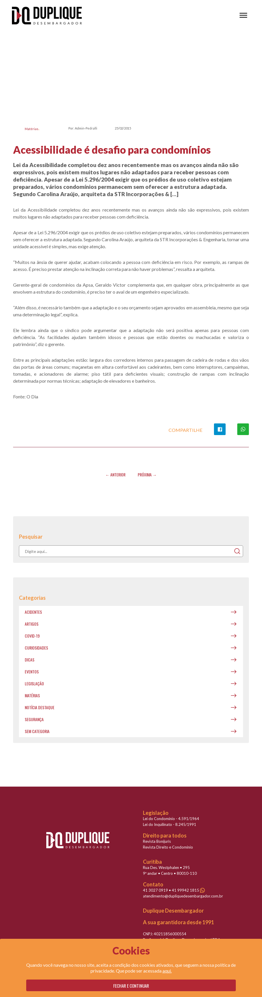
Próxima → (147, 474)
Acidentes (33, 612)
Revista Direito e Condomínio (168, 847)
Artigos (31, 624)
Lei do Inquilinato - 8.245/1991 (169, 824)
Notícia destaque (39, 707)
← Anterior (115, 474)
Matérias (31, 129)
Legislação (34, 683)
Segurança (34, 719)
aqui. (167, 970)
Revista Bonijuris (157, 841)
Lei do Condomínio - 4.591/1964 (171, 818)
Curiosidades (36, 648)
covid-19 (32, 636)
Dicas (29, 660)
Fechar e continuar (131, 985)
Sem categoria (37, 731)
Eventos (32, 671)
